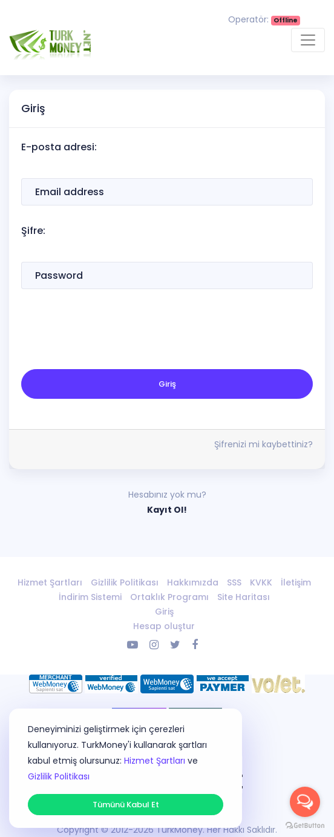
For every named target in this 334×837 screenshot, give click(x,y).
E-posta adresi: (59, 147)
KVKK (261, 582)
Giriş (167, 384)
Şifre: (33, 231)
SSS (234, 582)
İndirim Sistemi (90, 597)
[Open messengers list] (305, 802)
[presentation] (113, 331)
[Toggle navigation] (308, 40)
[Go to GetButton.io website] (305, 825)
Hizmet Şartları (50, 582)
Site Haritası (243, 597)
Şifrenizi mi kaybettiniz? (263, 444)
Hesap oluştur (164, 626)
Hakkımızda (192, 582)
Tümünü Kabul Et (126, 804)
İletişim (296, 582)
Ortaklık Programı (169, 597)
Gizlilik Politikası (125, 582)
